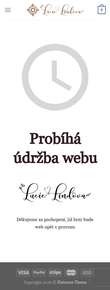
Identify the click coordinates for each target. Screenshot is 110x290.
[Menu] (7, 10)
